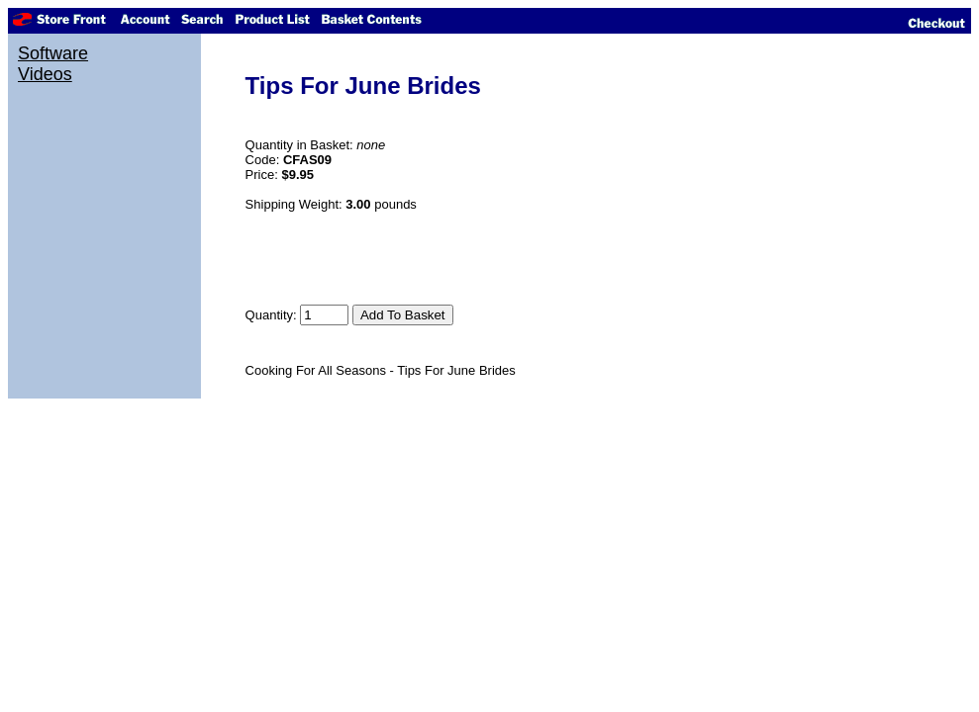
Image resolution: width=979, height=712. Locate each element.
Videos (45, 74)
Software (53, 53)
